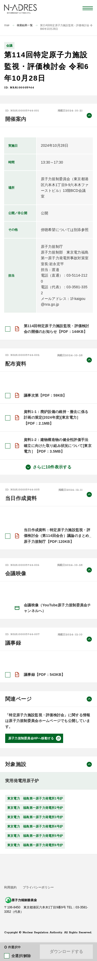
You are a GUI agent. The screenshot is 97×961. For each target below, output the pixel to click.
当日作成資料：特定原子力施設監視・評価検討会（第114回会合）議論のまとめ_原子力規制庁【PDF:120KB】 (57, 536)
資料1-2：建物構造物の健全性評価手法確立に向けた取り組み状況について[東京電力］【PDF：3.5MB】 (58, 445)
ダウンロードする (66, 951)
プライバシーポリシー (38, 887)
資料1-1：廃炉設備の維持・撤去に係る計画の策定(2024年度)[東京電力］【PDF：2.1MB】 (56, 417)
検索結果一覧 (25, 25)
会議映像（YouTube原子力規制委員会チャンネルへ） (57, 608)
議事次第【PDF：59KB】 (45, 395)
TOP (7, 25)
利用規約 (10, 887)
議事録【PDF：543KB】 (44, 674)
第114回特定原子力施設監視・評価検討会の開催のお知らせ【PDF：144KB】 (56, 329)
